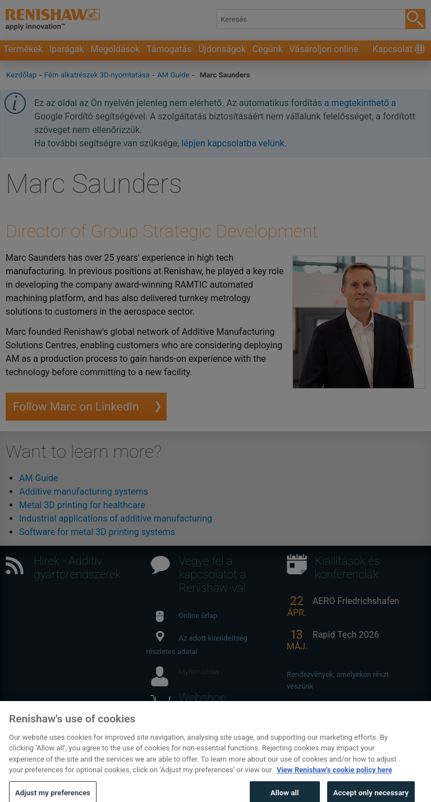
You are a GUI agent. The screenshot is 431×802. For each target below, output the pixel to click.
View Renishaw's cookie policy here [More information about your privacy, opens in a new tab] (334, 781)
